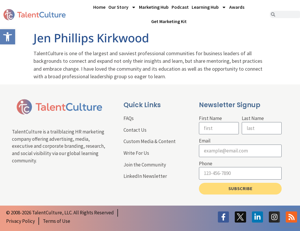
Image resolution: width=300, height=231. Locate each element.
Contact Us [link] (135, 130)
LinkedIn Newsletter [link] (145, 176)
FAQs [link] (128, 118)
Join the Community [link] (144, 164)
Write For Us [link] (136, 153)
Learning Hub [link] (209, 7)
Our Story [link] (122, 7)
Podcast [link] (180, 7)
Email (205, 141)
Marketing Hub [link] (154, 7)
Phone (205, 163)
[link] (7, 36)
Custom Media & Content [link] (149, 141)
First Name (210, 118)
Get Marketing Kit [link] (169, 21)
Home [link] (99, 7)
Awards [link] (236, 7)
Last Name (253, 118)
